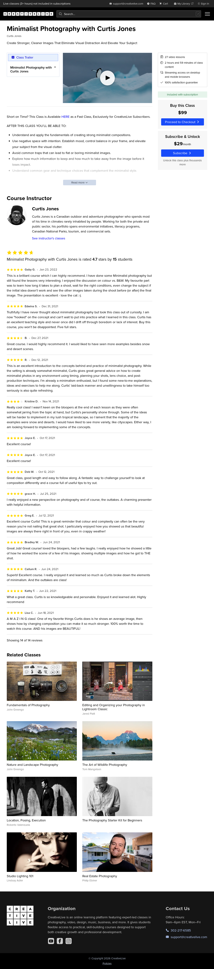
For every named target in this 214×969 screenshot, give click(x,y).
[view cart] (165, 3)
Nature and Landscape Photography (32, 764)
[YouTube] (51, 941)
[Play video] (107, 78)
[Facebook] (60, 941)
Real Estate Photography (99, 876)
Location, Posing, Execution (26, 820)
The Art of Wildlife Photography (104, 764)
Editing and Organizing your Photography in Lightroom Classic (113, 707)
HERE (65, 116)
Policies (107, 963)
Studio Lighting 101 (20, 876)
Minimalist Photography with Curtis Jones (31, 69)
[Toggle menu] (207, 14)
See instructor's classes (48, 238)
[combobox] (129, 14)
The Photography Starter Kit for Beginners (112, 820)
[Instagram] (68, 941)
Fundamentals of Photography (28, 705)
